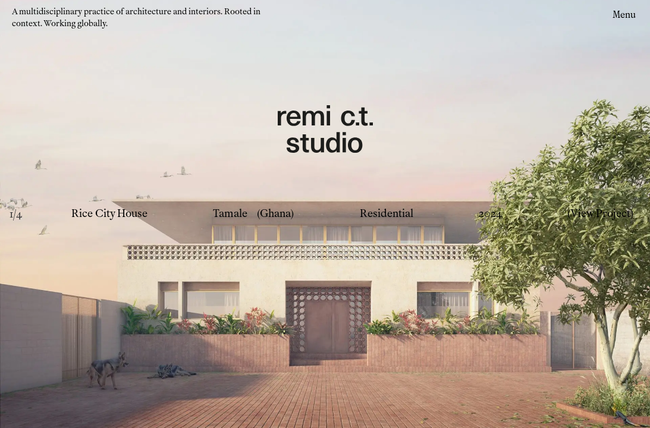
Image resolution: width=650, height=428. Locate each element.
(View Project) (600, 213)
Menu (624, 14)
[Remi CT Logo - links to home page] (325, 130)
